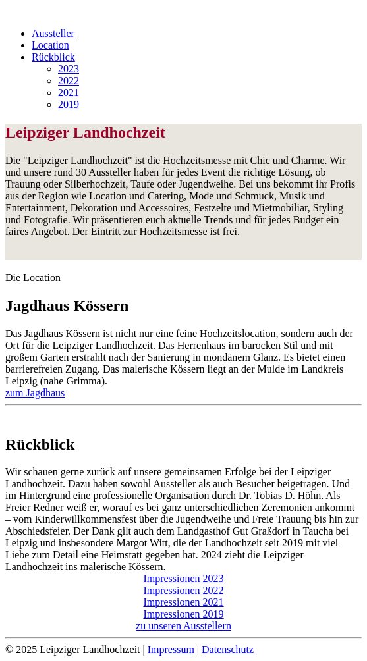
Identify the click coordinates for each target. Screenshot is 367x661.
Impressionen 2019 (183, 614)
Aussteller (53, 33)
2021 (68, 92)
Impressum (171, 649)
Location (50, 45)
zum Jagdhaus (35, 392)
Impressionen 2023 (183, 578)
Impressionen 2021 (183, 602)
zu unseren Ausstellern (183, 625)
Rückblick (53, 57)
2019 (68, 104)
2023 (68, 68)
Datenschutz (228, 649)
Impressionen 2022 (183, 590)
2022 (68, 80)
